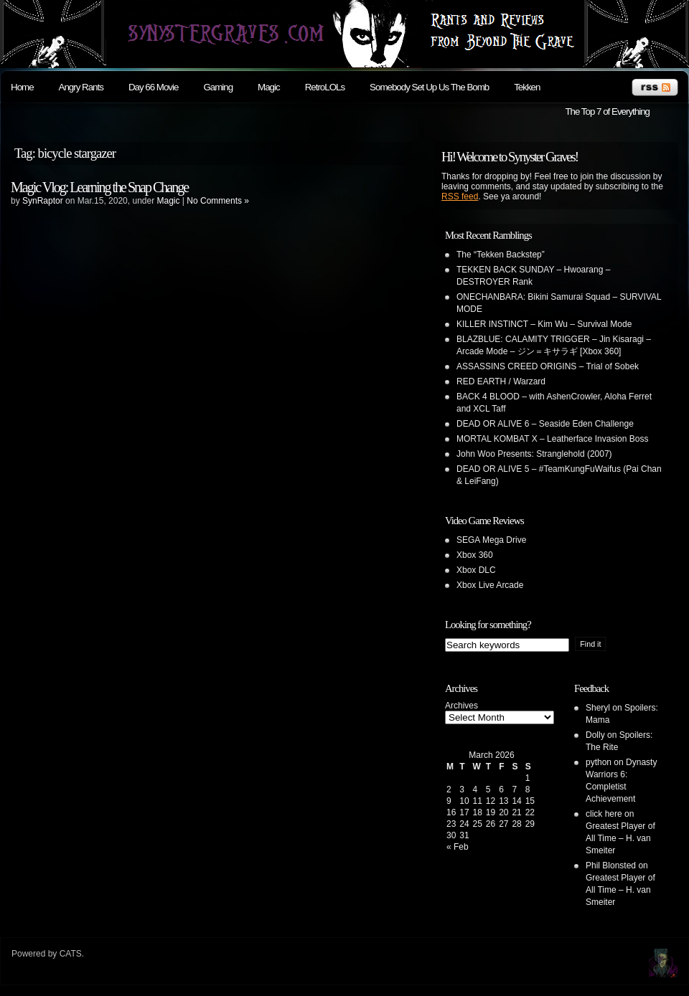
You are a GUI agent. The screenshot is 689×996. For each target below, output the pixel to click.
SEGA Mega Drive (491, 540)
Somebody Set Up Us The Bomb (429, 87)
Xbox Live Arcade (489, 585)
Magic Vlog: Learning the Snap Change (99, 187)
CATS (71, 954)
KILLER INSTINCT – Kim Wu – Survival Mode (544, 324)
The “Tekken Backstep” (500, 255)
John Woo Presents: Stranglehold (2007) (534, 454)
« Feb (457, 847)
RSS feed (459, 196)
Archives (461, 706)
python (598, 762)
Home (22, 87)
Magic (269, 87)
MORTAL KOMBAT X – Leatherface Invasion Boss (552, 439)
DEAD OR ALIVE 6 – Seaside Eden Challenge (545, 424)
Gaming (218, 87)
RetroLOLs (324, 87)
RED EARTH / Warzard (500, 381)
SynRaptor (42, 201)
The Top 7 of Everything (607, 111)
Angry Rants (81, 87)
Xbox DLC (476, 570)
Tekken (527, 87)
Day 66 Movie (153, 87)
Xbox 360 (474, 555)
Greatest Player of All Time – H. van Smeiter (620, 838)
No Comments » (218, 201)
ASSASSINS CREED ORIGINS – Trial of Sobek (547, 366)
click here (604, 814)
